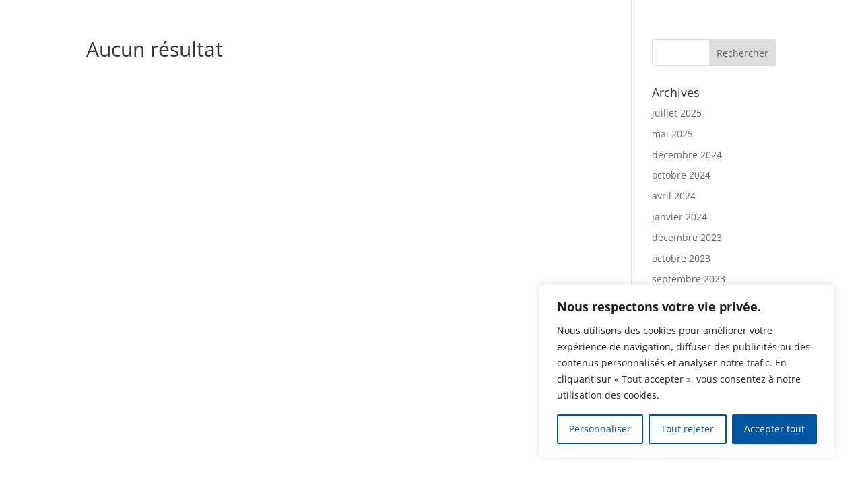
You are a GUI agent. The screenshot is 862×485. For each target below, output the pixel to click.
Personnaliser (600, 428)
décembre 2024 (687, 154)
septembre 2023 (688, 278)
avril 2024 (674, 195)
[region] (687, 371)
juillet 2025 (677, 112)
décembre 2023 (687, 237)
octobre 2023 (681, 258)
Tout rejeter (687, 428)
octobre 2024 (681, 174)
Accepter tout (774, 428)
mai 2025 (672, 133)
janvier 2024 (679, 216)
